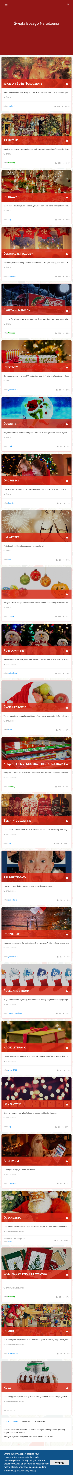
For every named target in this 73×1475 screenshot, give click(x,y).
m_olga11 (11, 106)
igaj (9, 220)
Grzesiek (11, 503)
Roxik (10, 446)
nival (10, 560)
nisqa (10, 730)
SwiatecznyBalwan (15, 1013)
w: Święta (7, 97)
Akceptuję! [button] (60, 1462)
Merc (10, 1242)
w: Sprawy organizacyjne (14, 1231)
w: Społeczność (10, 664)
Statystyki (40, 1421)
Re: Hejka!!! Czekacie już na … (15, 1239)
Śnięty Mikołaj (13, 1353)
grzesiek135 (12, 1070)
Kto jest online (11, 1421)
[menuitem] (68, 5)
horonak (11, 616)
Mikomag (11, 163)
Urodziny (26, 1421)
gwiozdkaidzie (13, 390)
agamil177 (12, 276)
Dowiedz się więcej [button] (26, 1471)
